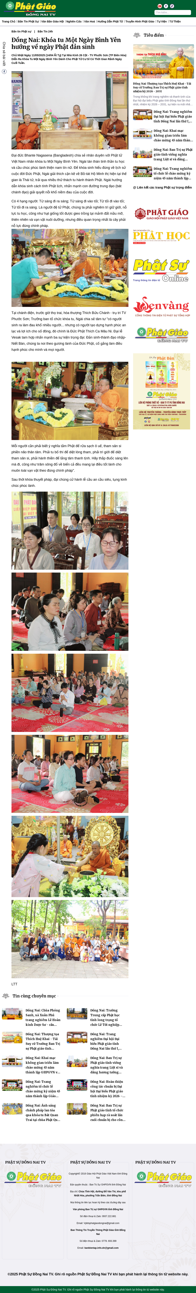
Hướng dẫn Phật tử (110, 21)
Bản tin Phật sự (28, 21)
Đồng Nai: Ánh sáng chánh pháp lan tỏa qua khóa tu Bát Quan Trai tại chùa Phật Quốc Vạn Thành (43, 1115)
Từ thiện (175, 21)
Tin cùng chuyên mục (34, 996)
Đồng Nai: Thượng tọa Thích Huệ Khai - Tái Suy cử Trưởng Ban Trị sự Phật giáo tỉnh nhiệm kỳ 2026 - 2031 (43, 1043)
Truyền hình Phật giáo (139, 21)
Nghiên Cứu (74, 21)
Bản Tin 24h (45, 31)
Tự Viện (162, 21)
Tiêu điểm (154, 35)
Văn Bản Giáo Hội (52, 21)
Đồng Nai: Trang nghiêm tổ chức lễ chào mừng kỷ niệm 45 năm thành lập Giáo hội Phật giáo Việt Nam (43, 1091)
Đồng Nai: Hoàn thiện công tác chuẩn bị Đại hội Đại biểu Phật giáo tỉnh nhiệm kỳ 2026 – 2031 (106, 1091)
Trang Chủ (8, 21)
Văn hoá (89, 21)
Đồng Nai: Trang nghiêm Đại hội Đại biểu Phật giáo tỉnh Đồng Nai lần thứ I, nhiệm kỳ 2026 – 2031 (106, 1043)
